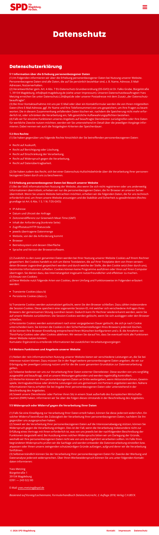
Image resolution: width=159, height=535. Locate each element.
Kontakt (111, 530)
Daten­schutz (140, 530)
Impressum (124, 530)
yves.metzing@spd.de (31, 487)
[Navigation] (145, 7)
